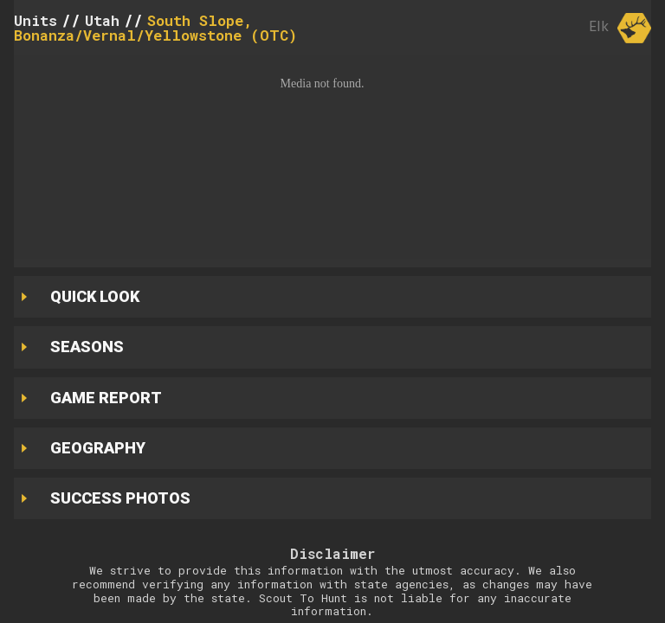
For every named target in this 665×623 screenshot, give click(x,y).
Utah (102, 20)
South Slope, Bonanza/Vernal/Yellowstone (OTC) (155, 27)
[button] (332, 157)
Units (35, 20)
